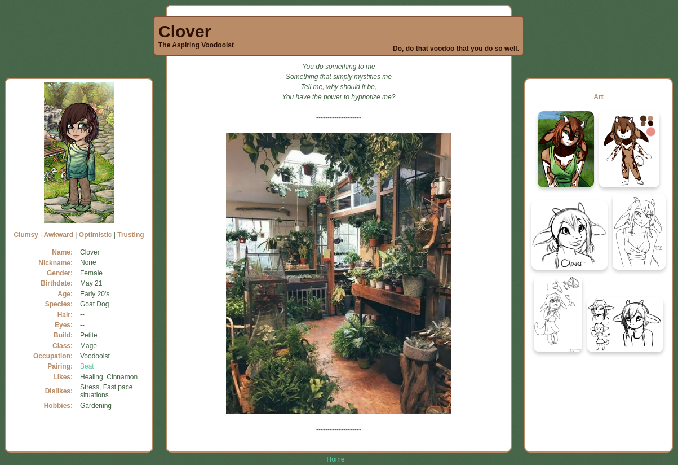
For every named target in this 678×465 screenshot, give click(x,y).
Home (335, 459)
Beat (87, 366)
